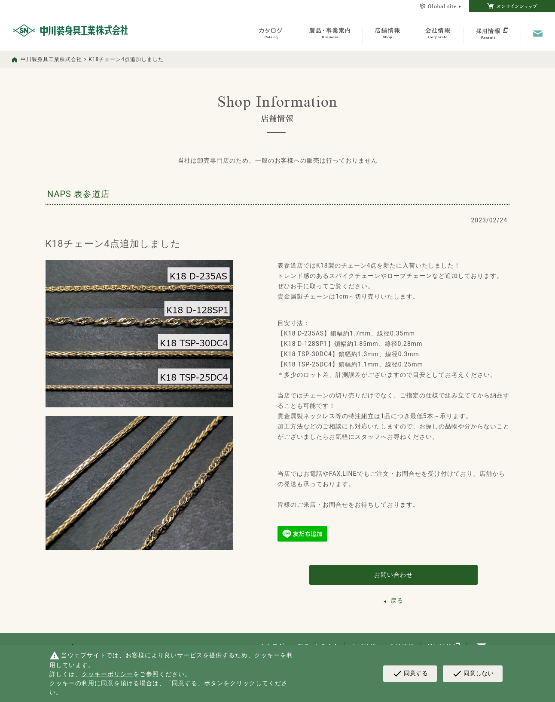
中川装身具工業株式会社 (51, 59)
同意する (410, 673)
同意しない (473, 673)
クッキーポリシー (107, 674)
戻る (396, 600)
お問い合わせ (393, 574)
